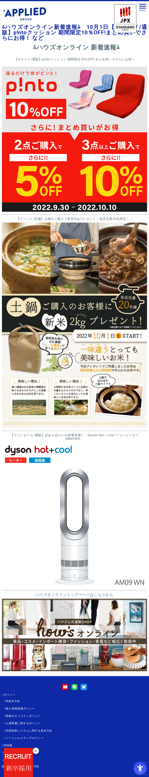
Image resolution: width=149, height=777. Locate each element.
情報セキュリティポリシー (23, 715)
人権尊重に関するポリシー (23, 723)
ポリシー (10, 694)
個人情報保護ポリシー (20, 708)
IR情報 (8, 745)
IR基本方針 (13, 701)
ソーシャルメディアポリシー (25, 738)
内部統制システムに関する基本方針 (29, 730)
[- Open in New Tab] (74, 210)
